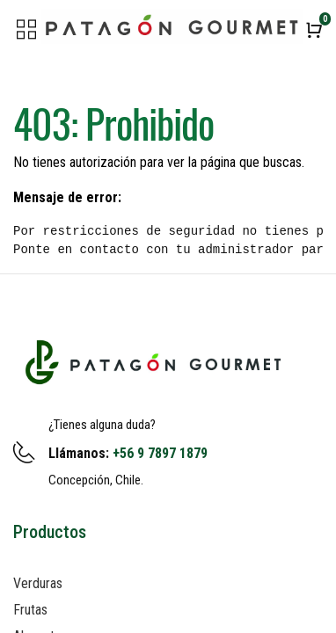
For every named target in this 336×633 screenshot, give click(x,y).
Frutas (30, 609)
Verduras (37, 583)
